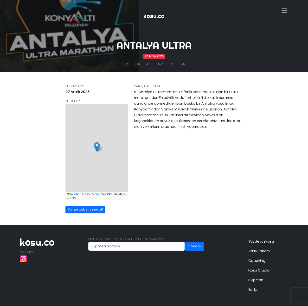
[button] (97, 147)
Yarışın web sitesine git (85, 209)
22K (137, 64)
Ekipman (255, 280)
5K (171, 64)
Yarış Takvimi (259, 251)
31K (149, 64)
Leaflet (73, 193)
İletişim (254, 290)
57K (160, 64)
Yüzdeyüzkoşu (261, 241)
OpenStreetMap (95, 193)
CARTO (71, 197)
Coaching (256, 261)
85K (182, 64)
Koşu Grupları (259, 270)
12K (125, 64)
